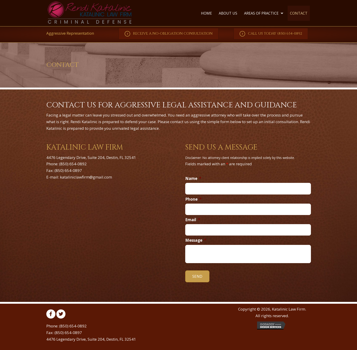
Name (193, 178)
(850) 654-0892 (73, 163)
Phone (193, 199)
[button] (169, 33)
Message (195, 240)
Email (192, 219)
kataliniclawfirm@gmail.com (86, 177)
